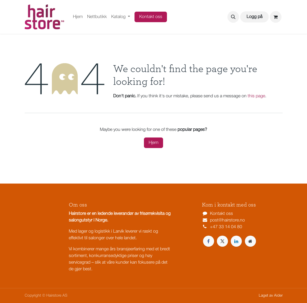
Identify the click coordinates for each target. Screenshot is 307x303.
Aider (278, 295)
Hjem (153, 143)
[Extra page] (250, 241)
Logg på (254, 17)
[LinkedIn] (236, 241)
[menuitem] (78, 16)
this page (256, 96)
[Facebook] (208, 241)
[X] (222, 241)
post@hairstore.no (227, 220)
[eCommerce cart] (275, 17)
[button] (233, 17)
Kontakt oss (150, 17)
